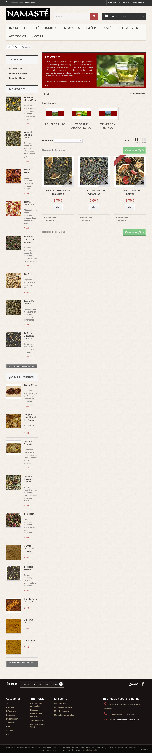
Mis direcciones (61, 711)
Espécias (92, 28)
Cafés (108, 28)
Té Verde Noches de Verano (29, 239)
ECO (27, 28)
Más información (90, 750)
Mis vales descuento (63, 707)
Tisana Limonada (29, 203)
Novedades (17, 89)
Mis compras (60, 703)
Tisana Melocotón (29, 171)
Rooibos (51, 28)
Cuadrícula (136, 140)
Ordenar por (47, 140)
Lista (144, 140)
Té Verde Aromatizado (19, 73)
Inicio (13, 28)
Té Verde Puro (15, 69)
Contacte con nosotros (118, 2)
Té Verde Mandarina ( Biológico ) (58, 192)
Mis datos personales (64, 715)
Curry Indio (29, 640)
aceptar (144, 749)
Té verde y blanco (17, 78)
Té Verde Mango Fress (30, 98)
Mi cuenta (60, 698)
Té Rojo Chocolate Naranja (29, 336)
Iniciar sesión (138, 2)
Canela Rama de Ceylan (31, 600)
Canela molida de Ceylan (29, 548)
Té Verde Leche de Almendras (94, 192)
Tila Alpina (29, 274)
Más (46, 85)
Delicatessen (128, 28)
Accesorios (17, 36)
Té (37, 28)
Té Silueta (29, 513)
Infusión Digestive (28, 442)
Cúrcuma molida (28, 621)
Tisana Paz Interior (29, 302)
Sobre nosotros (37, 720)
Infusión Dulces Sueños (28, 479)
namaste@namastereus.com (126, 720)
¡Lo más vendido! (21, 377)
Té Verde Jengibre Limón (28, 135)
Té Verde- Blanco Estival (130, 192)
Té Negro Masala (28, 568)
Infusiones (71, 28)
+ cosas (37, 36)
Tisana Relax (30, 385)
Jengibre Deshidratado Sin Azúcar (30, 417)
